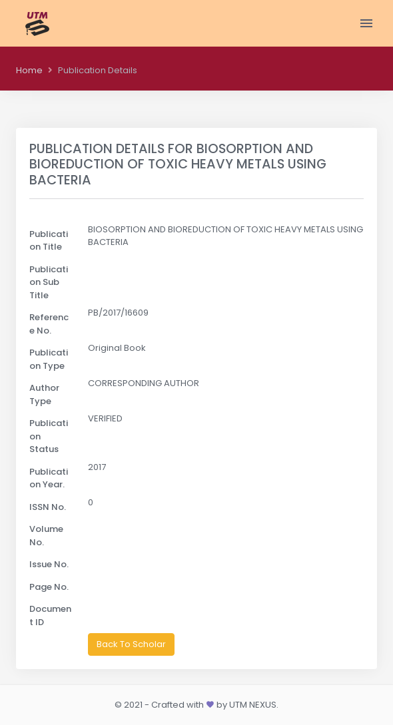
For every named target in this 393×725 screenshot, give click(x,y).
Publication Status (48, 436)
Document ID (50, 615)
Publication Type (48, 359)
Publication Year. (48, 478)
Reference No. (49, 324)
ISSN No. (47, 507)
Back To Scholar (131, 644)
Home (29, 70)
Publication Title (48, 241)
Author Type (44, 394)
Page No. (49, 587)
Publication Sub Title (48, 282)
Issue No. (49, 564)
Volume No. (46, 536)
